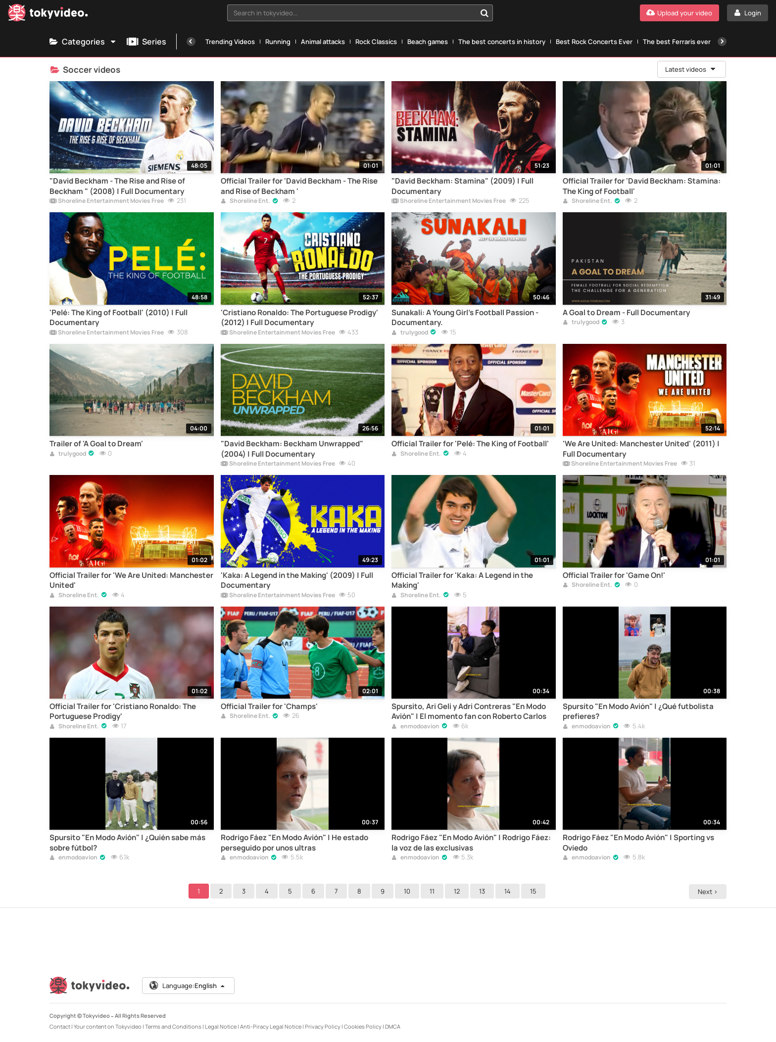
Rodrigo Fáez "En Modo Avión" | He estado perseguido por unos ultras (294, 843)
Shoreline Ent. (245, 201)
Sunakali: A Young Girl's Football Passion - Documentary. (464, 318)
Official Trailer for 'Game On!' (614, 575)
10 (408, 891)
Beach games (427, 41)
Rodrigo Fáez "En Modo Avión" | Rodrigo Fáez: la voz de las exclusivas (471, 843)
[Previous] (191, 41)
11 (433, 891)
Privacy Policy (322, 1026)
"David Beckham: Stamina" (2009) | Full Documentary (462, 186)
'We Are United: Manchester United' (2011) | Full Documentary (641, 449)
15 (535, 891)
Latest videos (691, 69)
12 (458, 891)
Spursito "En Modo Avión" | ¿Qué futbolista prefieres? (638, 711)
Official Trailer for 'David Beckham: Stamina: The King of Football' (642, 186)
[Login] (747, 12)
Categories (83, 41)
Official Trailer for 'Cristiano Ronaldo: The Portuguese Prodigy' (122, 711)
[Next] (722, 41)
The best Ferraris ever (677, 41)
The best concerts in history (501, 41)
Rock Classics (376, 41)
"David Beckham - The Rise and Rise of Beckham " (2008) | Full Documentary (117, 186)
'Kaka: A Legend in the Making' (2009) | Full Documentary (297, 580)
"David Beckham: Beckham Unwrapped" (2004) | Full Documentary (292, 449)
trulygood (409, 333)
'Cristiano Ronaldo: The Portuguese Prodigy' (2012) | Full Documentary (299, 318)
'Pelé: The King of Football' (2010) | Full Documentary (118, 318)
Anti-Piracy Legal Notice (270, 1026)
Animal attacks (323, 41)
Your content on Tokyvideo (108, 1026)
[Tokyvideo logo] (48, 14)
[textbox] (352, 13)
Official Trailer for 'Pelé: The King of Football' (470, 444)
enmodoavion (415, 726)
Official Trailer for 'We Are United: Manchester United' (131, 580)
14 (509, 891)
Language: (187, 985)
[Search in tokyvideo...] (484, 12)
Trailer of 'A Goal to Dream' (96, 444)
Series (146, 41)
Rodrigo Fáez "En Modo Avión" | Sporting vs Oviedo (638, 843)
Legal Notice (221, 1026)
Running (278, 41)
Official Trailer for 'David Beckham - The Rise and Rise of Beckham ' (299, 186)
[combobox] (360, 12)
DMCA (392, 1026)
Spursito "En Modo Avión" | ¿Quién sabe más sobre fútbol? (127, 843)
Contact (59, 1026)
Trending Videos (230, 41)
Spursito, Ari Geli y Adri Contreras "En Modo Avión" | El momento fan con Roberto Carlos (468, 711)
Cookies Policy (363, 1026)
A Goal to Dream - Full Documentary (626, 313)
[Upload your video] (679, 12)
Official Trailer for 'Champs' (269, 706)
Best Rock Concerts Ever (594, 41)
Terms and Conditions (173, 1026)
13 (483, 891)
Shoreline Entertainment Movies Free (106, 201)
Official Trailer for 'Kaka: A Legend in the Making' (462, 580)
